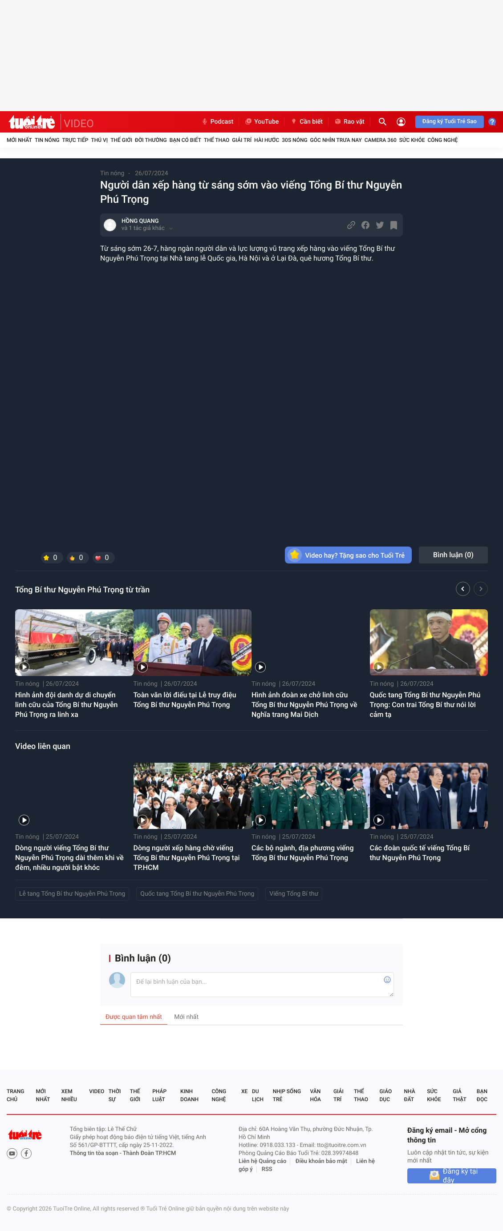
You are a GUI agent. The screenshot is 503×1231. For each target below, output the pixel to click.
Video (96, 1091)
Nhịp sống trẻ (287, 1095)
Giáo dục (386, 1095)
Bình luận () (453, 555)
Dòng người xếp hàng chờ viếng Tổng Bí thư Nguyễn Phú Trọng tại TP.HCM (187, 858)
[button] (463, 590)
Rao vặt (349, 121)
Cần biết (306, 121)
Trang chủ (15, 1095)
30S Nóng (294, 140)
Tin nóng (47, 140)
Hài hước (266, 140)
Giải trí (242, 140)
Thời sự (115, 1095)
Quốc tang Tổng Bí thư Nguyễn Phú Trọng (197, 893)
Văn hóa (315, 1095)
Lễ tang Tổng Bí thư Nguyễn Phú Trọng (72, 893)
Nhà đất (409, 1095)
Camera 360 (381, 140)
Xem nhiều (69, 1095)
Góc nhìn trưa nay (336, 140)
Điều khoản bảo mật (321, 1161)
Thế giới (121, 140)
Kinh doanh (189, 1095)
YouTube (261, 121)
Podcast (217, 121)
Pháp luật (159, 1095)
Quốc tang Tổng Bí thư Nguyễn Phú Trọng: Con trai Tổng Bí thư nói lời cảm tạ (425, 705)
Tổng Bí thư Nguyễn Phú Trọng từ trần (82, 590)
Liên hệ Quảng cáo (263, 1161)
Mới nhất (19, 140)
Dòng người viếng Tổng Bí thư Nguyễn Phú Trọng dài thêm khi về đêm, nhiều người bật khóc (69, 858)
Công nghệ (442, 140)
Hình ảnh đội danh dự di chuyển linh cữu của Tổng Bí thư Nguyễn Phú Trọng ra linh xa (66, 705)
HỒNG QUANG (140, 221)
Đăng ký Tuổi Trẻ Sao (449, 121)
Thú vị (99, 140)
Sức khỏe (412, 140)
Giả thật (459, 1095)
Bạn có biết (185, 140)
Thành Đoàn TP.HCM (149, 1153)
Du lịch (258, 1095)
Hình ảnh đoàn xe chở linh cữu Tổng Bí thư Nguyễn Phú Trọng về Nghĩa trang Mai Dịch (304, 705)
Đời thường (151, 140)
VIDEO (79, 123)
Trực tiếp (75, 140)
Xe (244, 1091)
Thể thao (216, 140)
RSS (267, 1169)
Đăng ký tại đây (460, 1175)
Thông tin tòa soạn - (96, 1153)
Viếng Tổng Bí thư (293, 893)
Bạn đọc (482, 1095)
